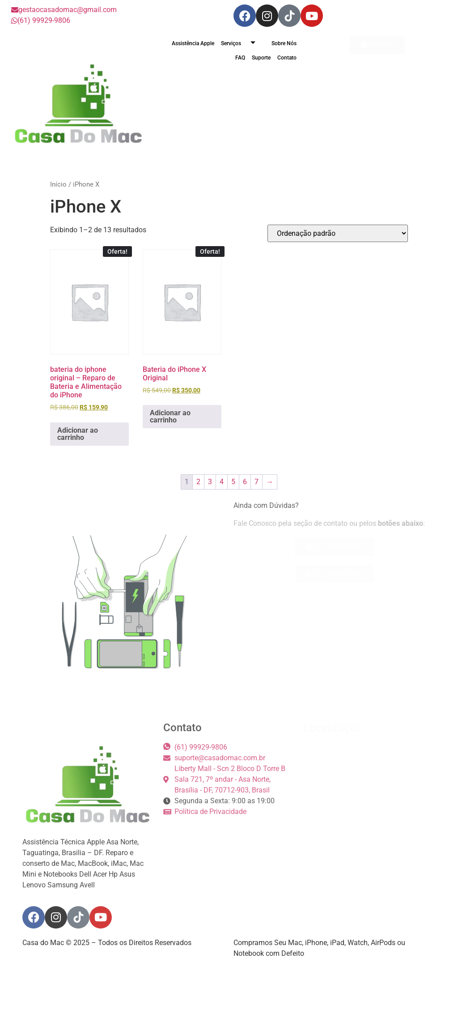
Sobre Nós (284, 43)
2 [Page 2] (198, 481)
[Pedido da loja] (337, 233)
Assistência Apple (193, 43)
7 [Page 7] (256, 481)
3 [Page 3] (210, 481)
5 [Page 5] (233, 481)
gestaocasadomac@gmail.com (64, 9)
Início (58, 184)
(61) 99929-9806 (40, 20)
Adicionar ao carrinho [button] (77, 434)
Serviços (241, 43)
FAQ (240, 58)
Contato (287, 58)
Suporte (261, 58)
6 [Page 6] (245, 481)
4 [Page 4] (222, 481)
